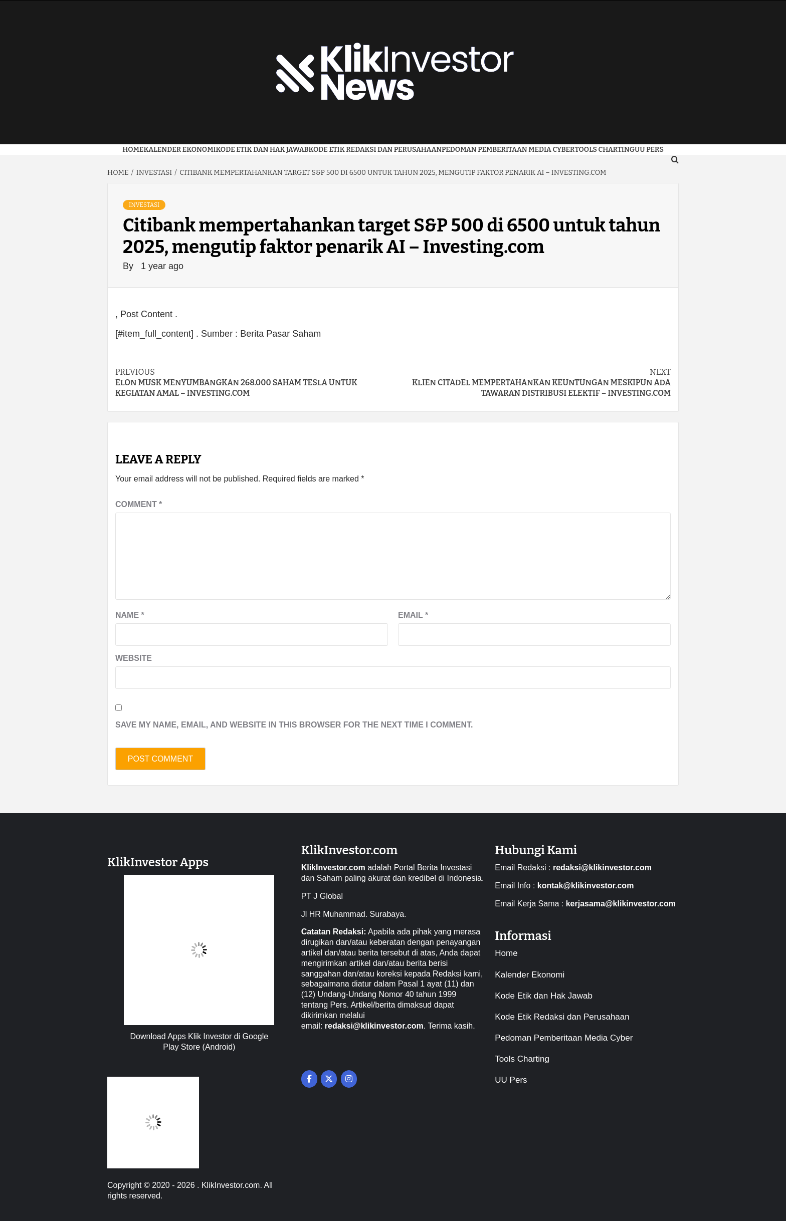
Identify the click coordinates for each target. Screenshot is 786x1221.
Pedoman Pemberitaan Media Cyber (508, 149)
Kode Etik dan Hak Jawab (262, 149)
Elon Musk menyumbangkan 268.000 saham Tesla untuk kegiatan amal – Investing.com (254, 382)
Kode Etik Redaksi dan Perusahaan (375, 149)
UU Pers (511, 1080)
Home (132, 149)
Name (129, 615)
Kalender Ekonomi (179, 149)
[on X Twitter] (329, 1079)
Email (413, 615)
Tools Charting (604, 149)
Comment (138, 504)
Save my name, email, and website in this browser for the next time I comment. (294, 724)
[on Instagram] (349, 1079)
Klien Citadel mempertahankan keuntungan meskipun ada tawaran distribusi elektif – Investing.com (532, 382)
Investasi (144, 204)
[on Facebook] (309, 1079)
